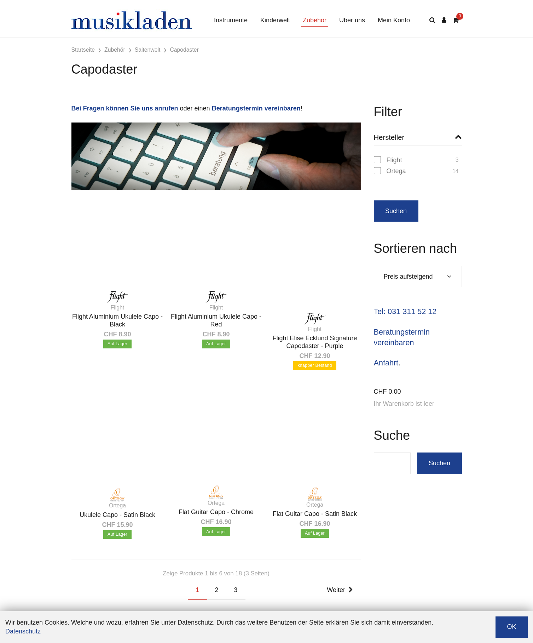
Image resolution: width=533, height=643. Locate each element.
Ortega (396, 171)
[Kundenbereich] (444, 20)
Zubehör (314, 20)
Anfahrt (386, 362)
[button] (418, 137)
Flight (394, 160)
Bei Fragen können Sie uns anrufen (124, 108)
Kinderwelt (275, 20)
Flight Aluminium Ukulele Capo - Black (117, 320)
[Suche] (432, 20)
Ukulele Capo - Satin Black (117, 514)
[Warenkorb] (456, 20)
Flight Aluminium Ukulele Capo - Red (216, 320)
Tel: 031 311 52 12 (405, 311)
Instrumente (231, 20)
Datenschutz (23, 631)
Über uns (352, 20)
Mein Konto (394, 20)
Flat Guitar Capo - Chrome (216, 512)
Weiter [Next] (340, 589)
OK (511, 626)
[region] (418, 168)
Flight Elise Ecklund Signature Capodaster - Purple (314, 342)
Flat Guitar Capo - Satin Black (315, 513)
